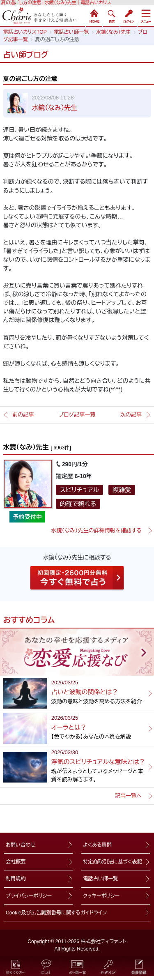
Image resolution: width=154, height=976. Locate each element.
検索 (111, 15)
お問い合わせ (20, 845)
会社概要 (16, 862)
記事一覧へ (128, 796)
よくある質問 (97, 845)
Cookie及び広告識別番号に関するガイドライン (56, 913)
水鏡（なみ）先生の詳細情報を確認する (96, 530)
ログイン (128, 15)
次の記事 (131, 415)
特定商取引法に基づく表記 (112, 862)
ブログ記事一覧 (76, 415)
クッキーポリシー (101, 896)
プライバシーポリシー (29, 896)
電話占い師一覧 (100, 879)
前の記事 (23, 415)
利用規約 (16, 879)
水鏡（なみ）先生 (55, 107)
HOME (94, 15)
